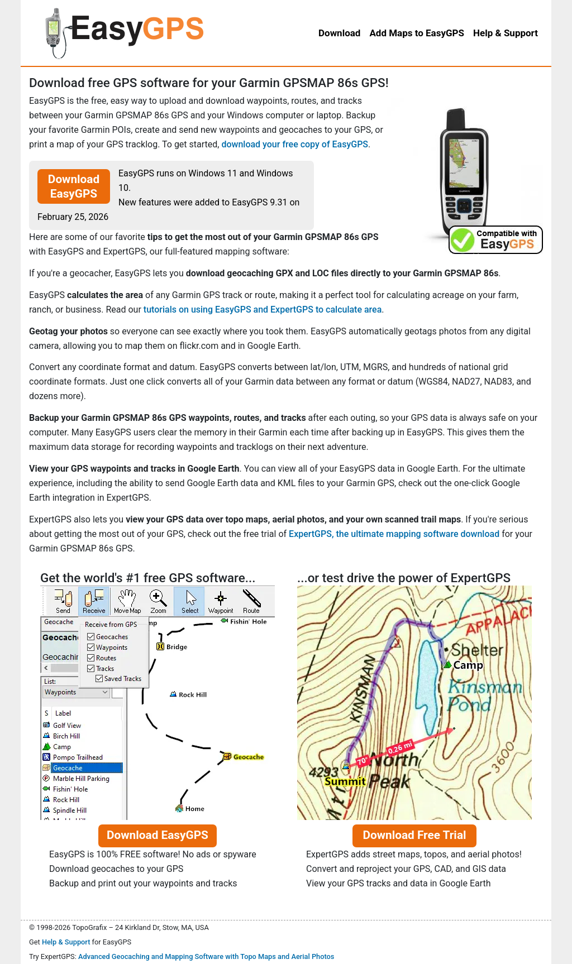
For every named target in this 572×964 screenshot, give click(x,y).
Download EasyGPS (73, 186)
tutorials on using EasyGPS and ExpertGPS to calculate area (263, 309)
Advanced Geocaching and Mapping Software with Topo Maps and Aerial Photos (206, 956)
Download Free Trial (414, 835)
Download (339, 33)
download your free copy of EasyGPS (294, 144)
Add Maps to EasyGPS (416, 33)
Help (505, 33)
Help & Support (66, 942)
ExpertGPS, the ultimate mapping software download (394, 534)
